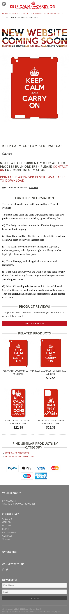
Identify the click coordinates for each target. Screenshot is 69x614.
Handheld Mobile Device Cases (48, 13)
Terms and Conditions (29, 611)
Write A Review (34, 323)
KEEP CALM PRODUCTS (21, 13)
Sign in (6, 504)
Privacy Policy (14, 611)
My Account (9, 500)
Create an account (24, 504)
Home (5, 13)
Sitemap (6, 539)
